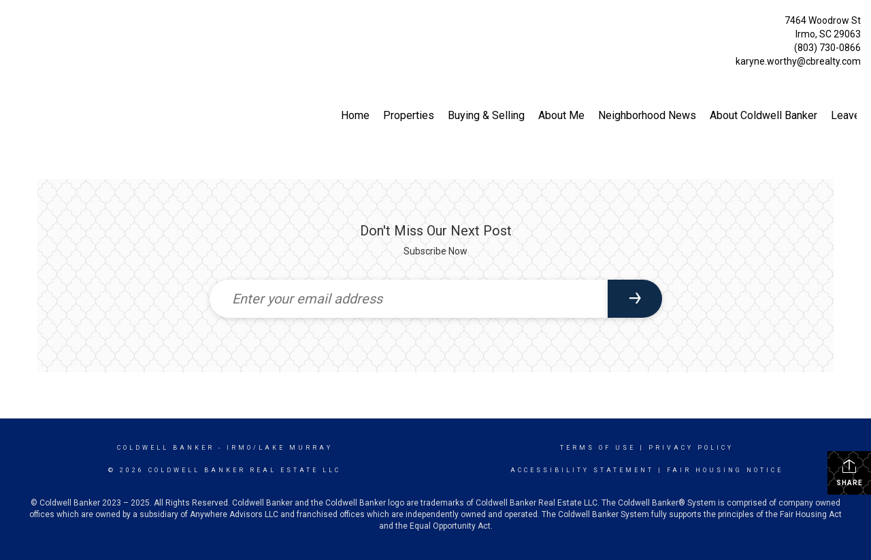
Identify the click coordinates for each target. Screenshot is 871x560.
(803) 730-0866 (827, 47)
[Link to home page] (14, 24)
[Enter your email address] (409, 299)
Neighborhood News (647, 115)
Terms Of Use (598, 447)
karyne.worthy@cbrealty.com (798, 61)
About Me (561, 115)
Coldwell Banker (165, 447)
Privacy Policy (691, 447)
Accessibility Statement (582, 470)
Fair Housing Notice (725, 470)
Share (849, 472)
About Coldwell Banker (763, 115)
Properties (408, 115)
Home (355, 115)
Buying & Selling (486, 115)
